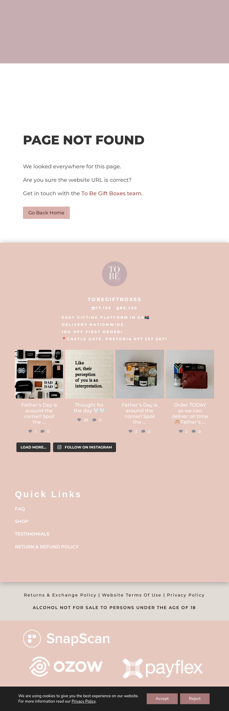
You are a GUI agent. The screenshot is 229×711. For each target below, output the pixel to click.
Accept (162, 698)
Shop (21, 521)
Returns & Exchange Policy (60, 595)
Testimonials (32, 534)
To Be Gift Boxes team (110, 193)
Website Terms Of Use (132, 595)
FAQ (20, 509)
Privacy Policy (186, 595)
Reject (195, 698)
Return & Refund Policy (47, 547)
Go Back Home (46, 213)
